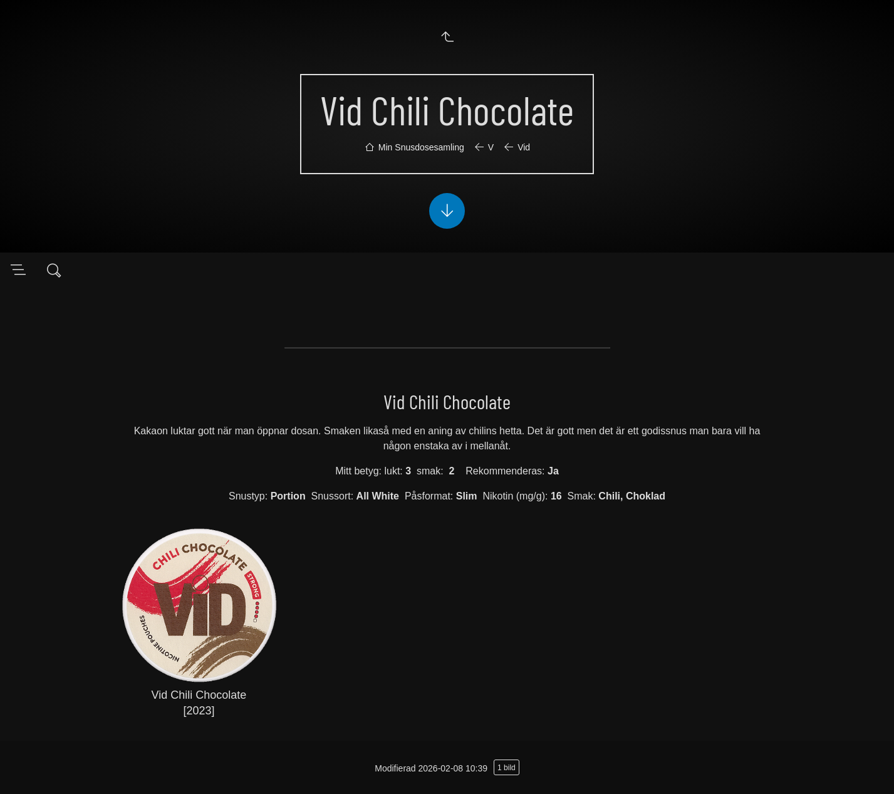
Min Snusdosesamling (421, 147)
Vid (523, 147)
